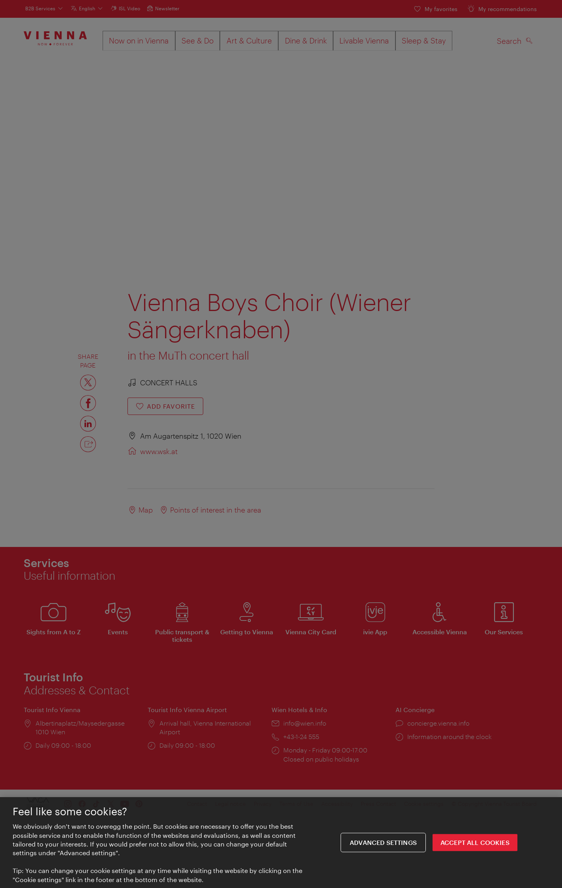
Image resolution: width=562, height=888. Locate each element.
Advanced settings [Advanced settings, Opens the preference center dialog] (383, 842)
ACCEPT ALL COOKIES (475, 842)
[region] (281, 842)
